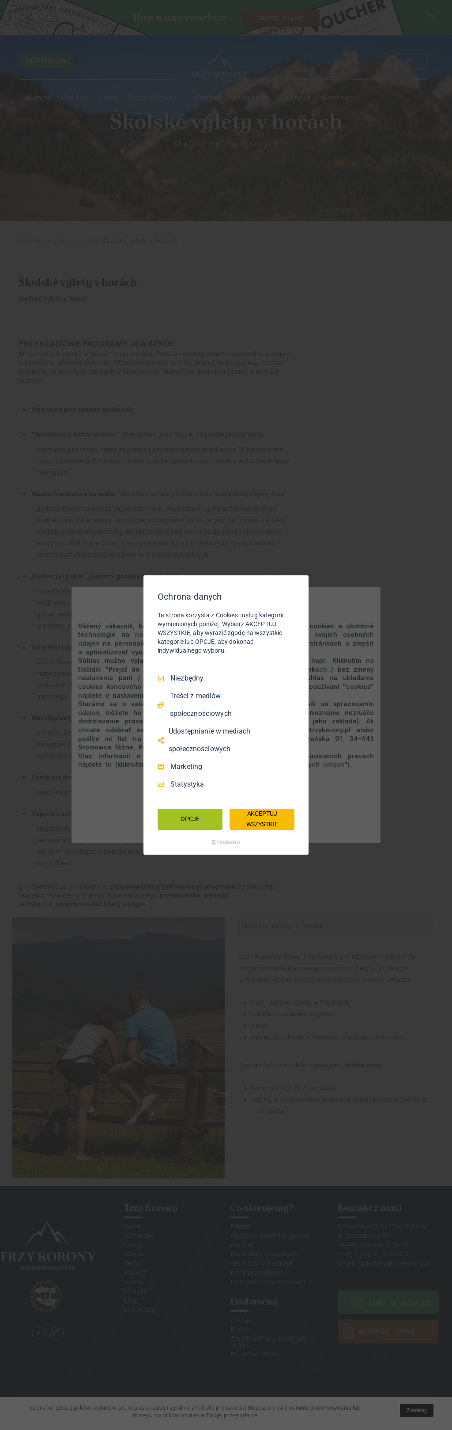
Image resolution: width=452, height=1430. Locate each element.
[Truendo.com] (226, 842)
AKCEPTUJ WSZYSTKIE (262, 819)
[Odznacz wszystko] (297, 586)
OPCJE (190, 818)
